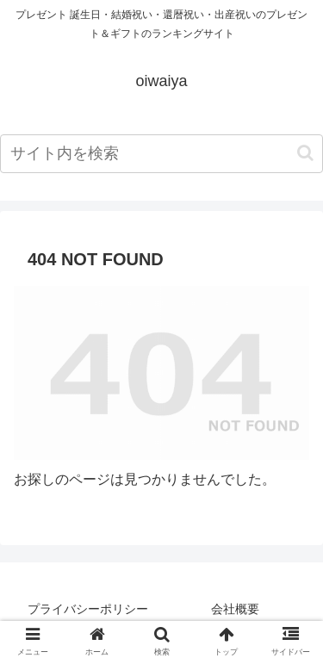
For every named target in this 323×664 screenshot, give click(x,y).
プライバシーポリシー (88, 609)
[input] (161, 153)
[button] (305, 153)
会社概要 (235, 609)
